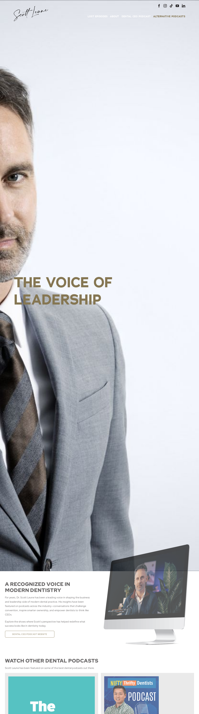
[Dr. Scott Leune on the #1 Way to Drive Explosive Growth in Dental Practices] (51, 680)
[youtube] (177, 5)
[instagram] (165, 5)
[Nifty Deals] (131, 680)
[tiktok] (171, 5)
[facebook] (159, 5)
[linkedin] (183, 5)
